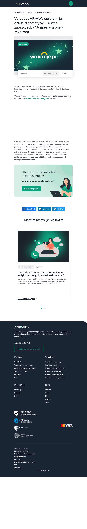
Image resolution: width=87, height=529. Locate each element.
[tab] (41, 308)
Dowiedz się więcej (26, 298)
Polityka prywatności (21, 451)
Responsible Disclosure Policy (24, 462)
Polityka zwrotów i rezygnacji (24, 454)
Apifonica (46, 471)
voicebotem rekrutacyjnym (37, 98)
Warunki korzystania (21, 448)
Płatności (17, 459)
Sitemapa (17, 468)
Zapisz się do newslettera (29, 349)
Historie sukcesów (43, 12)
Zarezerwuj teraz (31, 188)
